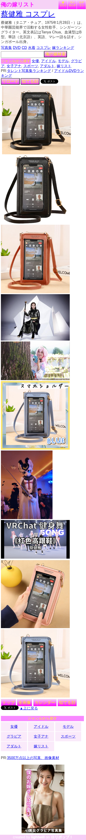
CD (24, 48)
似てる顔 (30, 81)
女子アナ (14, 66)
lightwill (38, 837)
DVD (17, 48)
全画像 (24, 702)
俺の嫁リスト (18, 5)
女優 (35, 61)
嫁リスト (63, 4)
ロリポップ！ (62, 837)
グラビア (14, 736)
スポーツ (30, 66)
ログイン (81, 4)
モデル (63, 61)
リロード (10, 81)
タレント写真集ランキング (29, 71)
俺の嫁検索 (55, 54)
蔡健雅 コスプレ (28, 14)
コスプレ (43, 48)
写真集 (6, 48)
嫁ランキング (63, 48)
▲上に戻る (28, 708)
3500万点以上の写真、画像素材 (33, 758)
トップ (8, 702)
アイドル (48, 61)
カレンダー (45, 702)
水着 (31, 48)
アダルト (47, 66)
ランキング (72, 4)
